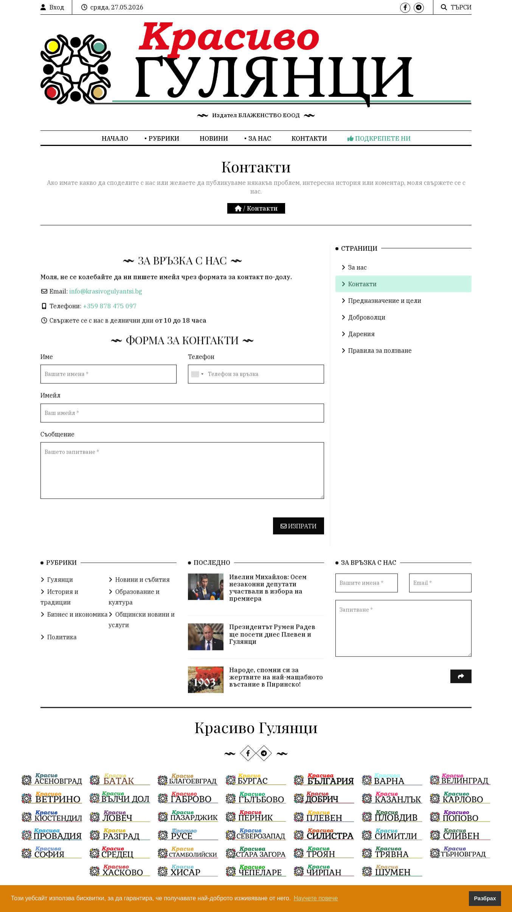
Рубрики (164, 138)
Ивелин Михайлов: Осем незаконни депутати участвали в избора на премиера (268, 601)
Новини (214, 138)
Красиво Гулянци (256, 727)
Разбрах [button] (485, 898)
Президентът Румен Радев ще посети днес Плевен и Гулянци (272, 648)
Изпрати (299, 544)
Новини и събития (139, 593)
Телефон (201, 375)
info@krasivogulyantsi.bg (105, 309)
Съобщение (57, 452)
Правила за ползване (376, 362)
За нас (259, 138)
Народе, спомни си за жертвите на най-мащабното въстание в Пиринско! (276, 690)
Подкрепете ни (379, 138)
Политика (58, 650)
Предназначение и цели (381, 312)
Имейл (50, 414)
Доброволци (363, 329)
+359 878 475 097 (110, 324)
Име (46, 375)
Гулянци (56, 593)
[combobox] (197, 393)
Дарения (358, 346)
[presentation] (97, 542)
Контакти (309, 138)
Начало (115, 138)
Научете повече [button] (316, 898)
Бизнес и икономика (74, 627)
